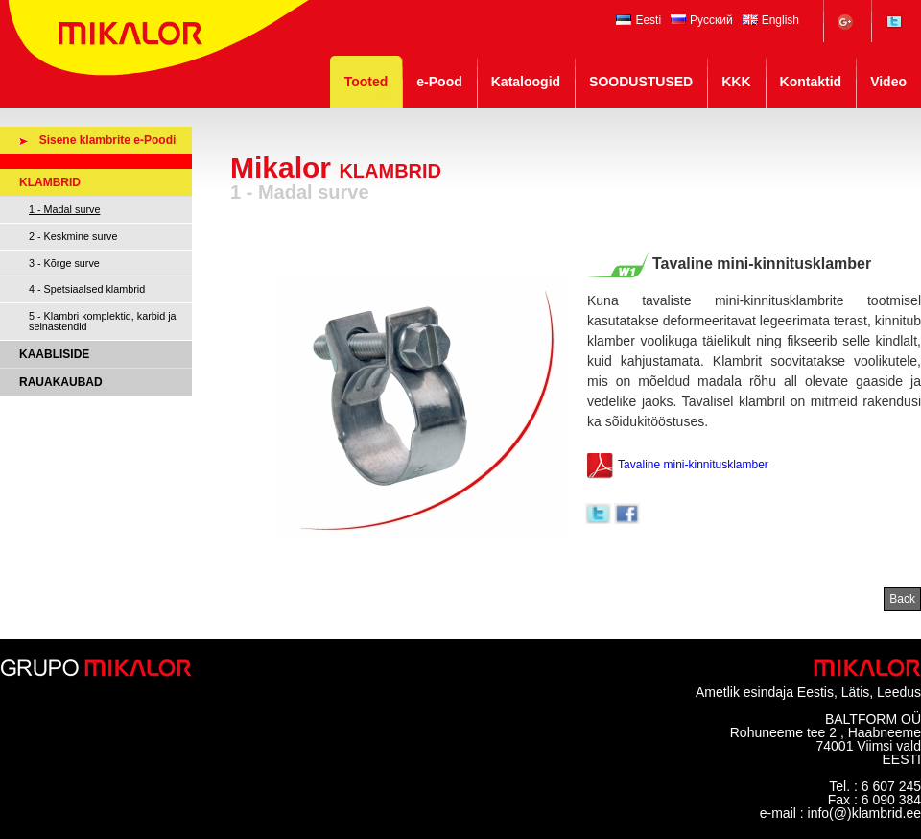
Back (902, 599)
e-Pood (438, 81)
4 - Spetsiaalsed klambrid (87, 289)
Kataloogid (525, 81)
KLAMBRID (50, 182)
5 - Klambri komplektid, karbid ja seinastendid (103, 321)
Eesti (638, 20)
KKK (735, 81)
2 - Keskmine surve (73, 236)
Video (888, 81)
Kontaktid (811, 81)
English (771, 20)
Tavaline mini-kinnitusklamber (676, 465)
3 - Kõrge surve (64, 263)
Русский (702, 20)
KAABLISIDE (54, 354)
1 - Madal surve (64, 209)
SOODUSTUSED (641, 81)
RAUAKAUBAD (61, 382)
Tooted (366, 81)
